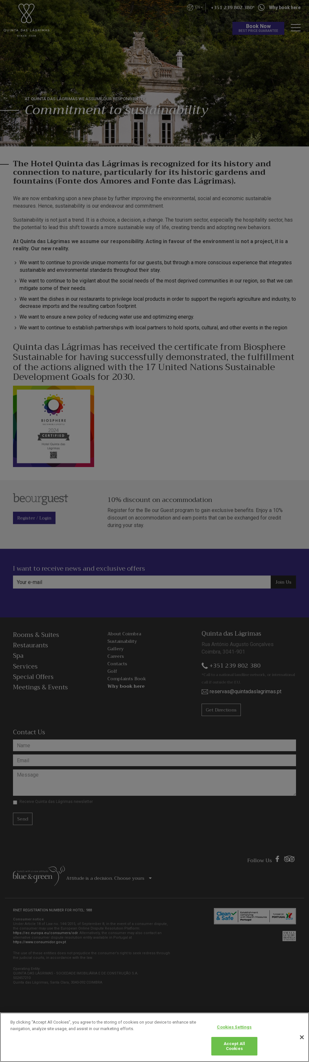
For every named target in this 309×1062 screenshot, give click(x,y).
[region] (154, 1037)
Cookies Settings (234, 1027)
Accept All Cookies (234, 1046)
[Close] (302, 1037)
